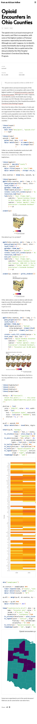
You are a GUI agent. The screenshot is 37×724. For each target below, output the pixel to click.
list (13, 406)
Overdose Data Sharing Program (12, 103)
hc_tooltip (8, 444)
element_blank (29, 328)
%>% (16, 138)
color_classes (31, 616)
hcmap (5, 608)
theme (6, 190)
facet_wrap (8, 336)
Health (6, 28)
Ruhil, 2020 (21, 74)
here (10, 130)
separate (13, 589)
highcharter (13, 385)
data (4, 582)
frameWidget (8, 455)
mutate (12, 142)
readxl (11, 125)
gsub (24, 591)
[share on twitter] (7, 707)
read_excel (7, 128)
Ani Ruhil (4, 68)
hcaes (16, 432)
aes (21, 181)
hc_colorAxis (9, 434)
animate (5, 211)
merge (18, 175)
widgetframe (13, 391)
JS (11, 396)
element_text (24, 330)
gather (6, 140)
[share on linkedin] (9, 707)
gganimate (12, 179)
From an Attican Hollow (10, 2)
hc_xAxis (7, 446)
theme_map (15, 187)
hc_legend (7, 451)
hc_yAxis (7, 438)
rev (35, 434)
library (5, 125)
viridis (12, 387)
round (23, 425)
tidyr (11, 136)
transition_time (10, 194)
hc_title (7, 448)
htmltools (12, 389)
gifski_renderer (27, 274)
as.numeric (25, 142)
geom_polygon (9, 183)
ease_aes (7, 257)
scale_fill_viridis (18, 192)
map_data (15, 164)
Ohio (11, 28)
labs (5, 196)
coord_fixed (8, 185)
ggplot (5, 181)
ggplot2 (12, 162)
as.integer (25, 144)
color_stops (25, 434)
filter (12, 168)
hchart (5, 430)
